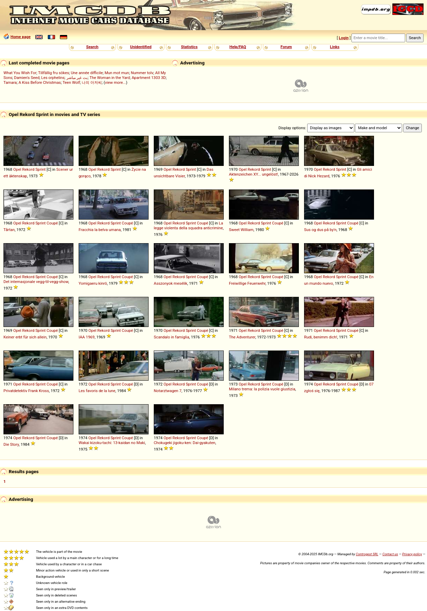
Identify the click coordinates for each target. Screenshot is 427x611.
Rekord (28, 169)
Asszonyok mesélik (170, 283)
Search (92, 46)
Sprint (40, 169)
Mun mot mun (117, 72)
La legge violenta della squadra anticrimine (188, 225)
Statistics (189, 46)
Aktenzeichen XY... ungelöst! (253, 174)
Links (334, 46)
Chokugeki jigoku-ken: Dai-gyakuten (184, 442)
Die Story (11, 444)
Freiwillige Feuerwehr (247, 283)
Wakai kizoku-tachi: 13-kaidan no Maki (112, 442)
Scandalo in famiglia (171, 337)
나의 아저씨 (92, 82)
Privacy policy (412, 554)
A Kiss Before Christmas (39, 82)
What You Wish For (19, 72)
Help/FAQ (237, 46)
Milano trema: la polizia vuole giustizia (262, 389)
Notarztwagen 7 (167, 390)
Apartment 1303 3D (149, 77)
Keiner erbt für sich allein (24, 337)
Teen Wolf (71, 82)
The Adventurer (242, 337)
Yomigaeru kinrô (93, 283)
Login (343, 37)
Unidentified (141, 46)
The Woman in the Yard (109, 77)
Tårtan (9, 229)
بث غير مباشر (77, 77)
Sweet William (241, 229)
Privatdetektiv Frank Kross (26, 390)
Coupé (52, 223)
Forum (286, 46)
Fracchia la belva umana (100, 229)
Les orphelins (52, 77)
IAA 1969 (87, 337)
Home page (20, 36)
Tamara (10, 82)
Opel (17, 169)
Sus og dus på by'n (320, 229)
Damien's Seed (26, 77)
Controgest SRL (367, 554)
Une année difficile (87, 72)
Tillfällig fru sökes (53, 72)
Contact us (390, 554)
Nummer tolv (142, 72)
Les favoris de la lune (97, 390)
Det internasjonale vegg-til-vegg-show (35, 281)
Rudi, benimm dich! (320, 337)
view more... (115, 82)
